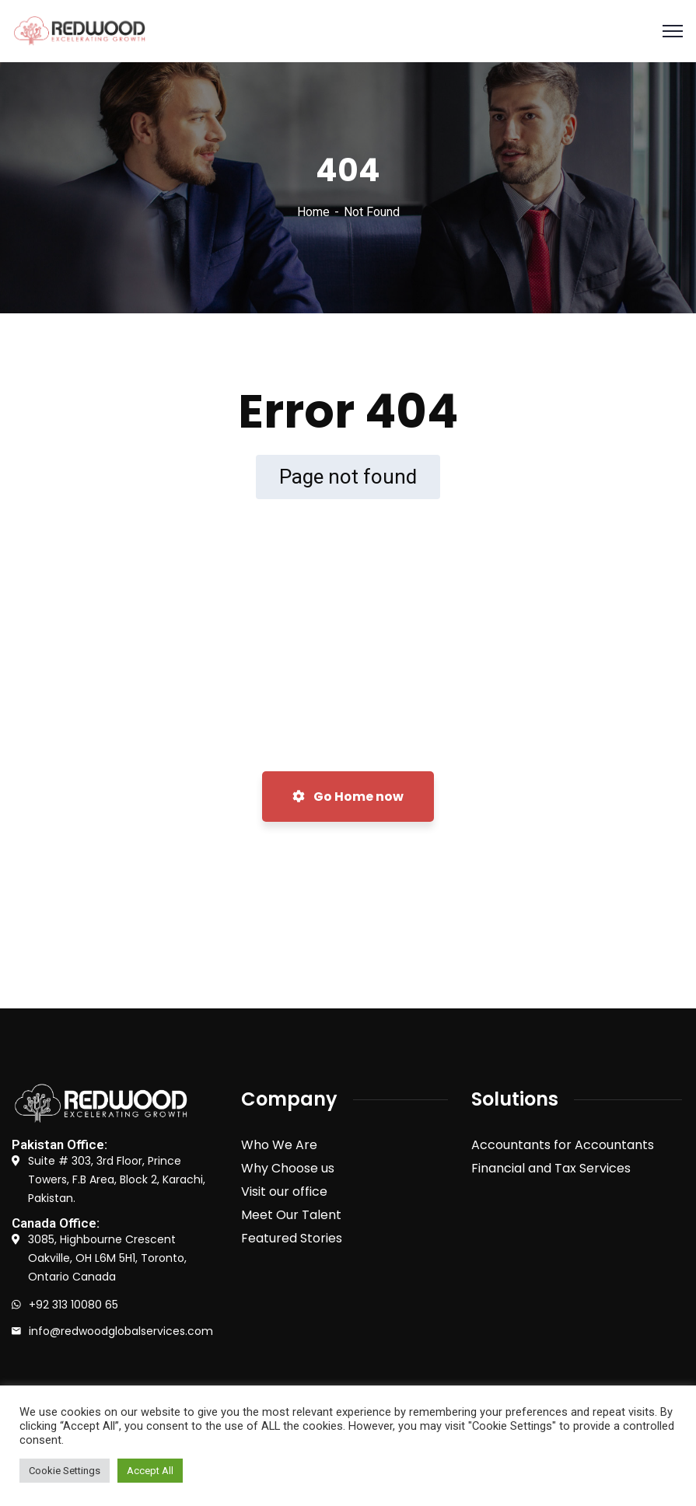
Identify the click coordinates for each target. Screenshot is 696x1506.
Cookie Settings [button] (64, 1470)
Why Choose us (287, 1168)
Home (313, 211)
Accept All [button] (150, 1470)
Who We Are (279, 1145)
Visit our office (284, 1191)
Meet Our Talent (291, 1215)
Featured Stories (291, 1238)
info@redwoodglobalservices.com (121, 1331)
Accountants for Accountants (562, 1145)
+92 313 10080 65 (73, 1304)
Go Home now (348, 796)
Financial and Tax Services (551, 1168)
